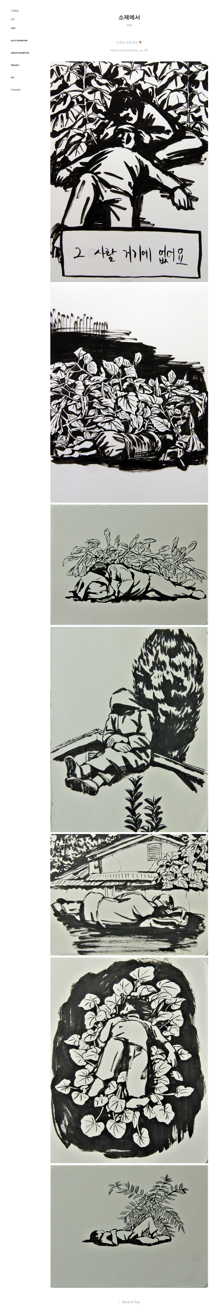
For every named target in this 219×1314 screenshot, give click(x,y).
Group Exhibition (20, 52)
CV (13, 19)
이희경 (15, 10)
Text (13, 28)
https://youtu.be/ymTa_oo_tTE (129, 50)
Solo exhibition (19, 40)
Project (15, 65)
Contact (16, 89)
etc (13, 77)
